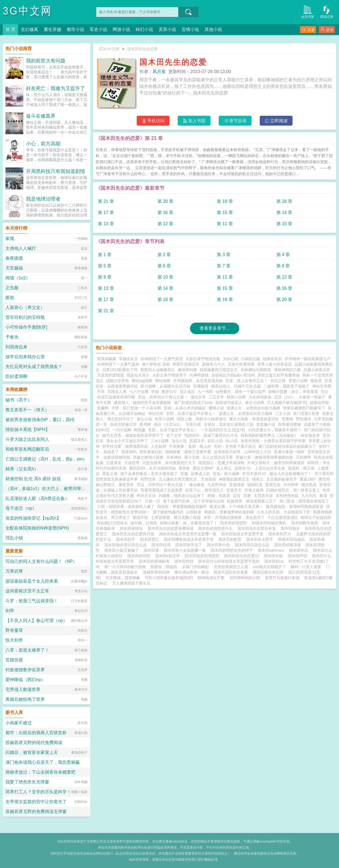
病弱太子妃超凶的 (316, 517)
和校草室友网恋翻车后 (27, 449)
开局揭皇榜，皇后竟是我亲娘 (198, 380)
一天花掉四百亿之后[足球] (223, 430)
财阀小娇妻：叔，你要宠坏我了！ (188, 523)
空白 (324, 391)
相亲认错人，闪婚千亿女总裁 (236, 386)
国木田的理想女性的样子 (233, 550)
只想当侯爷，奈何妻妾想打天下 (169, 463)
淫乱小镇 (14, 538)
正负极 (12, 287)
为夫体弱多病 (260, 397)
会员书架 (307, 11)
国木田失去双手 (260, 539)
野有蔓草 (14, 630)
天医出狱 (193, 424)
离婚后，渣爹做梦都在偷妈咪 (229, 512)
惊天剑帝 (14, 640)
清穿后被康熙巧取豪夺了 (304, 408)
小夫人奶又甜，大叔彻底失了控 (283, 512)
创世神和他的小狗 (244, 577)
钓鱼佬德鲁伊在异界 (25, 669)
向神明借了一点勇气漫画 (118, 364)
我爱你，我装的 (163, 567)
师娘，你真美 (218, 495)
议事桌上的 (200, 473)
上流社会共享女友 (270, 468)
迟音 (237, 495)
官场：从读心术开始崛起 (185, 408)
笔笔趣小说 (265, 424)
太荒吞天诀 (263, 495)
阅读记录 (327, 11)
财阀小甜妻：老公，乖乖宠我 (293, 391)
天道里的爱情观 (110, 375)
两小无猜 (192, 457)
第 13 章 (106, 223)
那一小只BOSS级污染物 (125, 567)
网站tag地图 (142, 380)
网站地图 (162, 380)
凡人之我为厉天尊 (217, 457)
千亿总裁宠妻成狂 (282, 517)
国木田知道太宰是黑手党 (243, 534)
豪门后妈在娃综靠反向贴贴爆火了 (287, 446)
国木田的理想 (140, 556)
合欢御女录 (310, 435)
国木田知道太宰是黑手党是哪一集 (189, 534)
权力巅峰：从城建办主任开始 (165, 386)
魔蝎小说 (216, 408)
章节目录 (235, 120)
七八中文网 (138, 391)
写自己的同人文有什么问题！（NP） (41, 561)
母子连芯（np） (21, 508)
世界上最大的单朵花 (274, 364)
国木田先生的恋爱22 (242, 556)
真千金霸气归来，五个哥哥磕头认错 (193, 501)
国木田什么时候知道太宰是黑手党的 (230, 561)
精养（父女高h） (22, 469)
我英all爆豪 (106, 359)
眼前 (9, 297)
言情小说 (190, 29)
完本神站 (174, 457)
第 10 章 (284, 223)
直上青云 (224, 468)
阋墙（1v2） (17, 278)
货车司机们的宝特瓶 (25, 317)
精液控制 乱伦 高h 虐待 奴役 (33, 478)
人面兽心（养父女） (25, 307)
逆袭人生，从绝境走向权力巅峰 (253, 408)
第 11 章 (225, 223)
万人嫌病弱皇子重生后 (131, 583)
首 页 (10, 29)
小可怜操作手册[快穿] (26, 327)
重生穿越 (52, 29)
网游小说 (121, 29)
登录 (327, 29)
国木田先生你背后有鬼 (258, 528)
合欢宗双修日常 (123, 424)
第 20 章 (165, 201)
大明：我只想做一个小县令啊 (136, 408)
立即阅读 (276, 120)
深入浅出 (187, 391)
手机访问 (153, 120)
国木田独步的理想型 (203, 556)
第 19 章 (225, 201)
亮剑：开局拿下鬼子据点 (235, 446)
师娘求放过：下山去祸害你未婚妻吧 (40, 772)
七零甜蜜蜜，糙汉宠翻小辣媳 (176, 517)
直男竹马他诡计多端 (282, 577)
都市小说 (75, 29)
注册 (308, 29)
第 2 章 (164, 254)
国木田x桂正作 (168, 556)
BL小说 (232, 441)
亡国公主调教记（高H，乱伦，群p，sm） (46, 459)
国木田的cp (275, 561)
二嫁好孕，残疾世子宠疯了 (286, 386)
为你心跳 (230, 359)
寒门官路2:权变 (306, 413)
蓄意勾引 (169, 391)
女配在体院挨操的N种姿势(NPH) (37, 528)
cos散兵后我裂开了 (269, 567)
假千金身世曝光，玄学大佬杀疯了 (149, 473)
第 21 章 (106, 201)
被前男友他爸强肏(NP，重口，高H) (39, 419)
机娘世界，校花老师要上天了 (252, 501)
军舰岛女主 (128, 359)
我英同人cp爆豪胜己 (157, 370)
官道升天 (234, 490)
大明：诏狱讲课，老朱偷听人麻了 (125, 506)
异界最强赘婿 (289, 424)
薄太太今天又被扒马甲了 (127, 441)
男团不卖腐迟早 (186, 364)
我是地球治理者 (43, 199)
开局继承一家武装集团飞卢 (308, 359)
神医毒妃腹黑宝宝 (234, 479)
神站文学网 (321, 386)
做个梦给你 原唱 (156, 364)
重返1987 (308, 479)
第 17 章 (106, 212)
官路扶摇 (14, 660)
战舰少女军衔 (117, 380)
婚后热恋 (309, 484)
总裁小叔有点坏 (316, 370)
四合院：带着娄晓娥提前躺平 (182, 506)
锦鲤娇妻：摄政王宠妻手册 (188, 452)
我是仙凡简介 (138, 375)
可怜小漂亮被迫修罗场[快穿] (169, 577)
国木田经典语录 (288, 545)
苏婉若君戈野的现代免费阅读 (33, 742)
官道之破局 (254, 490)
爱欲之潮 (110, 473)
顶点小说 (179, 441)
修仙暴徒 (196, 484)
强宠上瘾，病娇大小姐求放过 (201, 419)
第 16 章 (165, 212)
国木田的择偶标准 (155, 561)
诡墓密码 (129, 452)
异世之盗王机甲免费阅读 (279, 375)
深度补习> (243, 468)
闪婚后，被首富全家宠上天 (31, 752)
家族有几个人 (213, 364)
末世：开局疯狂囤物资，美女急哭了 (234, 517)
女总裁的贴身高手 (281, 479)
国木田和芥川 (280, 534)
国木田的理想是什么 (216, 528)
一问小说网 (121, 430)
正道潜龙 (113, 463)
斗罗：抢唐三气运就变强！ (31, 600)
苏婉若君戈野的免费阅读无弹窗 (36, 811)
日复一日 (152, 501)
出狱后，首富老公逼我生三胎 (228, 424)
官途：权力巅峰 (226, 473)
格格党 (316, 380)
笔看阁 (287, 419)
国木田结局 (162, 545)
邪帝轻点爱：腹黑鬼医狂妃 (125, 446)
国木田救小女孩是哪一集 (186, 550)
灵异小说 (167, 29)
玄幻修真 (29, 29)
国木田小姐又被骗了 (122, 550)
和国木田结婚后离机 (270, 523)
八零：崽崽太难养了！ (27, 650)
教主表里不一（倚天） (27, 409)
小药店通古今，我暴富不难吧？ (274, 430)
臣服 (184, 473)
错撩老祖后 (272, 359)
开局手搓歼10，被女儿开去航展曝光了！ (277, 473)
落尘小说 (144, 419)
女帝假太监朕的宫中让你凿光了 (36, 801)
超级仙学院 (319, 402)
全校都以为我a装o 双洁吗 (233, 375)
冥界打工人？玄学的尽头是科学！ (38, 791)
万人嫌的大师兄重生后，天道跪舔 (187, 479)
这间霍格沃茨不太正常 (27, 591)
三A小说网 (160, 441)
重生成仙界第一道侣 (191, 572)
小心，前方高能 (43, 143)
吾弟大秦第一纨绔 (289, 452)
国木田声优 (298, 556)
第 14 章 (284, 212)
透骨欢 (184, 468)
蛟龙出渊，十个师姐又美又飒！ (236, 506)
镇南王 (258, 479)
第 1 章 (105, 254)
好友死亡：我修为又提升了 (55, 88)
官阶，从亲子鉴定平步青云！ (191, 413)
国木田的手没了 (189, 545)
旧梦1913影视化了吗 (120, 370)
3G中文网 (27, 11)
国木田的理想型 (234, 523)
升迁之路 (278, 380)
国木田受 (152, 550)
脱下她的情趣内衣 (168, 512)
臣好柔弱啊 (16, 376)
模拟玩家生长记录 (268, 572)
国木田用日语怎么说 (253, 545)
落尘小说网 (254, 402)
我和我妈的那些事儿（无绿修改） (269, 435)
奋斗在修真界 (40, 116)
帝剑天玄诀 (146, 495)
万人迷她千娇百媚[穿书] (287, 402)
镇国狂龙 (254, 484)
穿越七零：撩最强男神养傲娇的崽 (264, 457)
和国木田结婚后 (292, 539)
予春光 (12, 337)
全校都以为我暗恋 (256, 370)
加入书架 (194, 120)
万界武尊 (14, 571)
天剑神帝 (303, 457)
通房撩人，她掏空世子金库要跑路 (142, 402)
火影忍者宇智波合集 (203, 359)
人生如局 (158, 446)
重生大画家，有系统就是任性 (254, 419)
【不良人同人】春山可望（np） (36, 620)
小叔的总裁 (250, 359)
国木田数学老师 (305, 523)
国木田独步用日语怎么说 (126, 545)
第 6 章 (164, 266)
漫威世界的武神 (156, 572)
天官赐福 (14, 268)
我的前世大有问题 (45, 60)
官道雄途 (236, 484)
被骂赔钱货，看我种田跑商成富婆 (294, 506)
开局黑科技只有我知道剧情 (55, 171)
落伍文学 (198, 397)
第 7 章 (223, 266)
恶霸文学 (197, 441)
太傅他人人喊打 (20, 248)
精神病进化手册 (211, 577)
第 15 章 (225, 212)
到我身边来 (16, 347)
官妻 (247, 495)
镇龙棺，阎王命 (301, 468)
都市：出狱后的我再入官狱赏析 (36, 732)
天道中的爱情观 (241, 364)
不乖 (101, 391)
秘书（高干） (18, 400)
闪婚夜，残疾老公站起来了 (181, 495)
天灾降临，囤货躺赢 (123, 577)
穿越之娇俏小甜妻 (148, 457)
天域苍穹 (131, 463)
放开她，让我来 (143, 523)
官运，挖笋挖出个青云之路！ (163, 397)
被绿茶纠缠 (187, 370)
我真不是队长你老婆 (231, 572)
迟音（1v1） (285, 397)
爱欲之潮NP (203, 468)
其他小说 (213, 29)
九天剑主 (309, 495)
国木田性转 (185, 561)
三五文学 (216, 397)
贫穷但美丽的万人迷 (231, 567)
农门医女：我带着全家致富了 (304, 501)
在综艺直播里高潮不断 (116, 397)
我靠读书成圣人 (228, 402)
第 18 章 (284, 201)
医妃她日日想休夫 (112, 523)
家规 (9, 238)
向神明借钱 (199, 375)
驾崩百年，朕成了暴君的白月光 (211, 435)
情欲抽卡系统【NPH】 (27, 429)
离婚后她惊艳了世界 (25, 699)
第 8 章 (283, 266)
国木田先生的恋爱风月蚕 (134, 534)
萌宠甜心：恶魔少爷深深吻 (221, 463)
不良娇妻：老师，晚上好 (190, 446)
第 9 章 (105, 277)
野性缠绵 (303, 419)
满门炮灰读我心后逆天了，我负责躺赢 (42, 762)
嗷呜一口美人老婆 (306, 567)
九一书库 (205, 391)
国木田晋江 (150, 539)
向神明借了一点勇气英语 (162, 359)
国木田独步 (291, 528)
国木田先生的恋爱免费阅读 (172, 528)
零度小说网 (298, 380)
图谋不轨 (140, 517)
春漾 (323, 495)
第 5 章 (105, 266)
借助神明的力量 (287, 370)
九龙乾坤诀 (216, 484)
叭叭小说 (215, 441)
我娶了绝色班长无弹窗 (27, 782)
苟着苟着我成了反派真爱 (162, 490)
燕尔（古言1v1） (168, 424)
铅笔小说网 (164, 419)
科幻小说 (144, 29)
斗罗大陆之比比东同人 (27, 439)
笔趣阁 (103, 408)
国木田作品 (299, 550)
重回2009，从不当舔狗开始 (152, 468)
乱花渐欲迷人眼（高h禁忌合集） (37, 498)
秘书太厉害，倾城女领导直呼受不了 (132, 435)
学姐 (155, 391)
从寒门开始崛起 (195, 567)
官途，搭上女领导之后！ (247, 380)
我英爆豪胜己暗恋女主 (219, 370)
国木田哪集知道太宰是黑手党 (190, 539)
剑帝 (9, 610)
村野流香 (148, 479)
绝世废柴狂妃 (150, 452)
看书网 (145, 424)
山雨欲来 (193, 512)
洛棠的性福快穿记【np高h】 (33, 518)
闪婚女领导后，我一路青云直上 (293, 490)
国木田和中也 (219, 545)
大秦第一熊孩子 (312, 397)
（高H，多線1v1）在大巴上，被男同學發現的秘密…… (58, 488)
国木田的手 (126, 539)
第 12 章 (165, 223)
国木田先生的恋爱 (142, 49)
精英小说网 (236, 397)
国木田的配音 (231, 539)
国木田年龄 (274, 556)
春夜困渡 (14, 258)
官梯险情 (200, 386)
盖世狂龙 (272, 484)
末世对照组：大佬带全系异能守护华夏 (273, 441)
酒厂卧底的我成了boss (193, 402)
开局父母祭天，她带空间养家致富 (276, 463)
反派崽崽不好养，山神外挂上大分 (242, 452)
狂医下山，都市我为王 (204, 490)
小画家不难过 (18, 723)
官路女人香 (117, 391)
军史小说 (98, 29)
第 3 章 (223, 254)
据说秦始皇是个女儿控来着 (31, 581)
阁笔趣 (139, 430)
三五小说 (282, 413)
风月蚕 (159, 71)
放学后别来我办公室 (25, 356)
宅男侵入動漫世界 (22, 689)
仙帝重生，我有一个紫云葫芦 (240, 391)
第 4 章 (283, 254)
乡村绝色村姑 (287, 495)
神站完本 (155, 413)
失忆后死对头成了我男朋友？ (33, 366)
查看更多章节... (214, 328)
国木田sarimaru (272, 550)
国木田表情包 (132, 528)
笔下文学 (174, 435)
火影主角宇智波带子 (169, 375)
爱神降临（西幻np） (25, 679)
